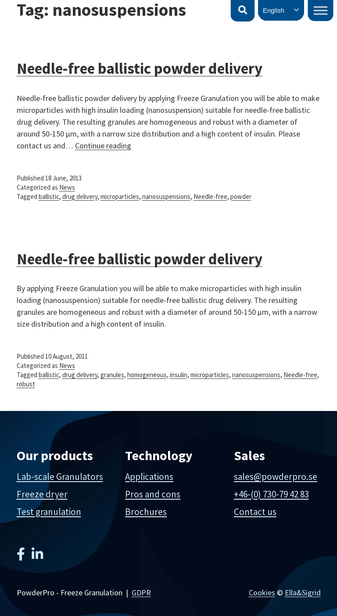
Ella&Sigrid (303, 592)
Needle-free (210, 196)
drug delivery (79, 196)
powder (240, 196)
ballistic (49, 196)
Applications (149, 477)
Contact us (255, 512)
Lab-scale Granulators (60, 477)
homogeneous (147, 375)
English (273, 10)
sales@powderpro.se (275, 477)
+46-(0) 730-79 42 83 (271, 494)
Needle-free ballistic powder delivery (139, 259)
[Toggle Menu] (321, 10)
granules (112, 375)
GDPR (141, 592)
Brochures (146, 512)
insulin (178, 375)
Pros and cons (152, 494)
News (67, 187)
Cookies (262, 592)
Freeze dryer (42, 494)
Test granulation (49, 512)
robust (26, 384)
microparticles (119, 196)
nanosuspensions (166, 196)
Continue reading (103, 145)
